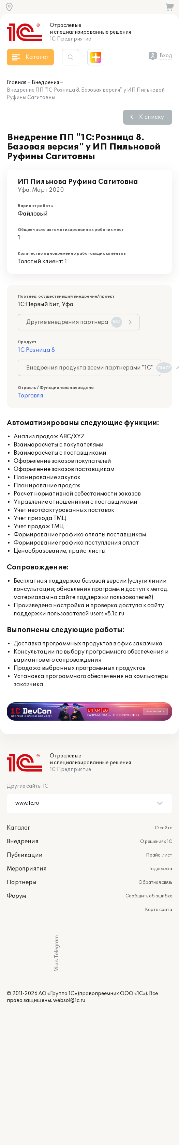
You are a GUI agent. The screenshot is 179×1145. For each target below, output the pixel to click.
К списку (151, 117)
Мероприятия (27, 868)
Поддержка (159, 869)
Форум (16, 896)
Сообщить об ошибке (148, 896)
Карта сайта (158, 909)
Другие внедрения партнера (74, 322)
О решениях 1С (156, 841)
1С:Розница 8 (36, 350)
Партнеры (21, 882)
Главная (16, 82)
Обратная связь (155, 882)
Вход (166, 56)
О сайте (163, 828)
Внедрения (45, 82)
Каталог (18, 828)
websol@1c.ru (69, 1000)
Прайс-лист (159, 855)
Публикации (25, 855)
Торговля (30, 395)
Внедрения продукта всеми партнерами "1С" (93, 367)
